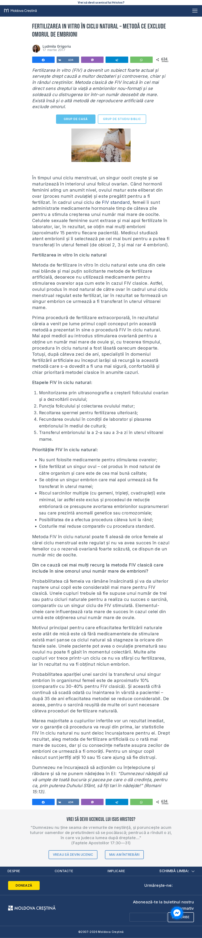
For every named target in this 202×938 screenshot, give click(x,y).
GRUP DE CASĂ (76, 119)
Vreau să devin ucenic (73, 855)
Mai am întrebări (124, 855)
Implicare (116, 871)
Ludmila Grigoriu (57, 46)
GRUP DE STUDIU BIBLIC (122, 119)
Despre (13, 871)
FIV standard (115, 202)
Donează (24, 885)
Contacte (63, 871)
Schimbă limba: (177, 871)
